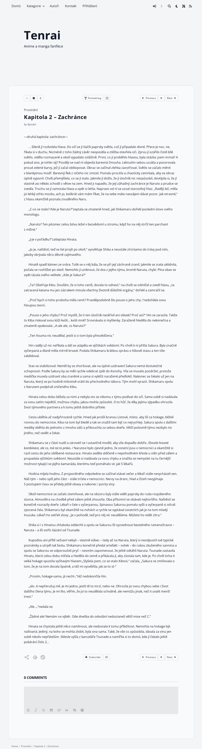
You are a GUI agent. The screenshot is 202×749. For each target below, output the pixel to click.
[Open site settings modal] (183, 6)
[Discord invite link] (162, 6)
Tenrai (42, 35)
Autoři (54, 6)
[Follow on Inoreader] (43, 657)
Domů (16, 6)
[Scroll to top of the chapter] (161, 657)
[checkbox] (176, 6)
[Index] (106, 657)
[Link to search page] (169, 6)
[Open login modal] (154, 6)
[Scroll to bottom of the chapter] (161, 98)
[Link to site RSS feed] (190, 6)
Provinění (31, 110)
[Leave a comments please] (101, 697)
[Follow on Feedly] (35, 657)
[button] (92, 657)
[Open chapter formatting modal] (93, 98)
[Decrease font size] (27, 98)
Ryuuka (31, 124)
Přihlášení (90, 6)
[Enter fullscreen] (107, 98)
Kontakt (70, 6)
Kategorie (34, 6)
